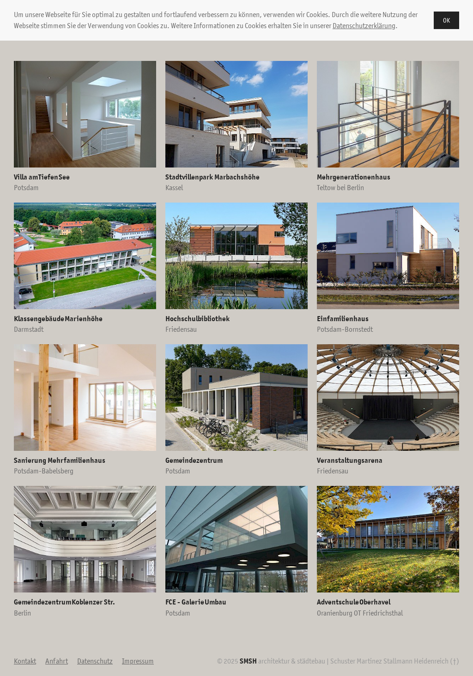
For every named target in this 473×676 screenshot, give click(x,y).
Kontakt (25, 661)
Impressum (138, 661)
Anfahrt (56, 661)
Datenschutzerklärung (364, 25)
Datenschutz (95, 661)
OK (446, 20)
